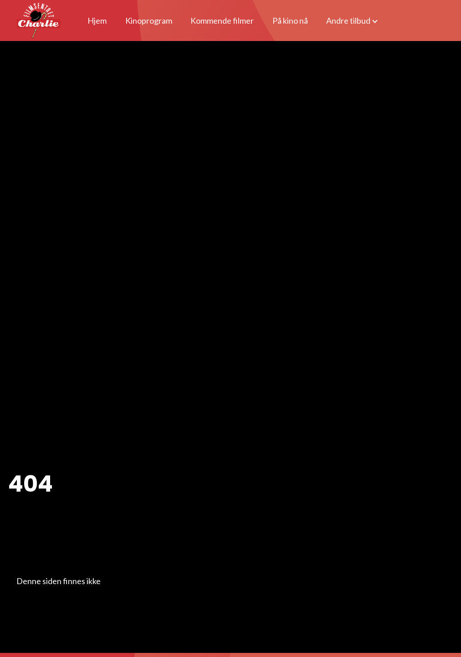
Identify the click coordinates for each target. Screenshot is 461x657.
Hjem (97, 20)
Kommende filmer (222, 20)
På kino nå (290, 20)
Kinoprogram (148, 20)
